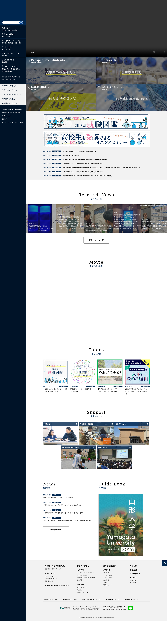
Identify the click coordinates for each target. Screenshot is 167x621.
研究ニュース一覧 (96, 240)
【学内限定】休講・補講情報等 (12, 109)
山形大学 (5, 119)
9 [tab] (162, 205)
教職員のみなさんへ (9, 103)
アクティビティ (83, 566)
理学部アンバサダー (83, 592)
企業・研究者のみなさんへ (12, 94)
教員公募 (10, 77)
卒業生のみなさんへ (9, 99)
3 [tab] (146, 205)
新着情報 (4, 77)
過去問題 (80, 580)
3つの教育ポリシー (51, 578)
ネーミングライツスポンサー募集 (12, 122)
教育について (50, 573)
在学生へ (106, 582)
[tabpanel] (40, 218)
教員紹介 (80, 590)
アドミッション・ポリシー (85, 572)
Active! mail (6, 116)
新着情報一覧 (56, 530)
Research (133, 583)
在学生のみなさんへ (9, 90)
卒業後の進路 (49, 581)
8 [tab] (159, 205)
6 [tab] (154, 205)
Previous (28, 218)
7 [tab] (157, 205)
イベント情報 (107, 575)
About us (133, 580)
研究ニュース (107, 585)
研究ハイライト (82, 587)
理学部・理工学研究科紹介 (55, 566)
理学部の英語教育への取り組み (57, 585)
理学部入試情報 (82, 575)
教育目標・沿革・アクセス (53, 569)
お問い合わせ (6, 80)
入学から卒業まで (50, 576)
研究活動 (80, 584)
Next (165, 218)
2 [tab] (144, 205)
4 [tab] (149, 205)
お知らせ (106, 572)
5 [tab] (151, 205)
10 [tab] (165, 205)
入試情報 (80, 570)
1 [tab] (141, 205)
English (13, 80)
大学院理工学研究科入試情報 (86, 577)
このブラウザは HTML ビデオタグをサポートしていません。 (96, 28)
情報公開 (17, 77)
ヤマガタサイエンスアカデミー (12, 113)
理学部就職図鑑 (109, 566)
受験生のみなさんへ (9, 86)
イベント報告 (107, 577)
